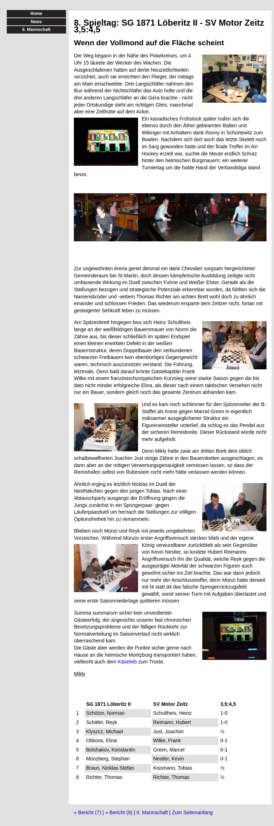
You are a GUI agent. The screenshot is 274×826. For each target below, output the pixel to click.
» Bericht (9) (118, 812)
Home (36, 13)
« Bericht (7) (87, 812)
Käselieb (127, 662)
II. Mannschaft (152, 812)
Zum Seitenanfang (192, 812)
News (36, 21)
